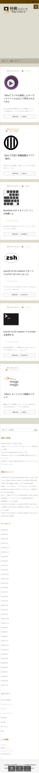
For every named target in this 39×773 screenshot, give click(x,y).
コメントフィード (7, 751)
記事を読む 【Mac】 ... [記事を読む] (20, 116)
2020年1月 (4, 641)
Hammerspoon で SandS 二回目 (11, 443)
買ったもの (4, 726)
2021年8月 (4, 587)
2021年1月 (4, 614)
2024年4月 (4, 534)
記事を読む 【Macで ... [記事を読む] (20, 173)
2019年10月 (5, 650)
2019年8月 (4, 658)
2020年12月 (5, 618)
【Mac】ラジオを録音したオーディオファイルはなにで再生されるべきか (19, 98)
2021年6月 (4, 596)
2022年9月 (4, 556)
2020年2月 (4, 636)
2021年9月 (4, 583)
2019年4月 (4, 672)
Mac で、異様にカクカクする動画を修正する (15, 495)
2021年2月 (4, 610)
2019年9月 (4, 654)
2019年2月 (4, 681)
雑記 (2, 731)
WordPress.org (6, 754)
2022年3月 (4, 570)
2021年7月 (4, 592)
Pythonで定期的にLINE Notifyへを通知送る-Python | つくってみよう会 (19, 507)
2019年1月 (4, 685)
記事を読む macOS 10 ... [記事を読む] (20, 294)
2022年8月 (4, 561)
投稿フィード (5, 748)
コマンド (27, 71)
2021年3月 (4, 605)
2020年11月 (5, 623)
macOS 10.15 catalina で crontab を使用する (15, 504)
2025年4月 (4, 530)
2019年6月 (4, 663)
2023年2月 (4, 539)
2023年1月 (4, 543)
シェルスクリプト (14, 370)
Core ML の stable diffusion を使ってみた (14, 452)
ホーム (6, 61)
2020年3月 (4, 632)
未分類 (27, 186)
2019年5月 (4, 667)
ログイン (4, 745)
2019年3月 (4, 676)
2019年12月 (5, 645)
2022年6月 (4, 565)
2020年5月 (4, 627)
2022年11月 (5, 552)
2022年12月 (5, 548)
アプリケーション (7, 704)
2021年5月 (4, 601)
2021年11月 (5, 579)
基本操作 (4, 718)
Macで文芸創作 (13, 131)
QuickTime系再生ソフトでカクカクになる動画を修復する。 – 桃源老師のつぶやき (19, 498)
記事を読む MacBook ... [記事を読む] (20, 234)
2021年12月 (5, 574)
